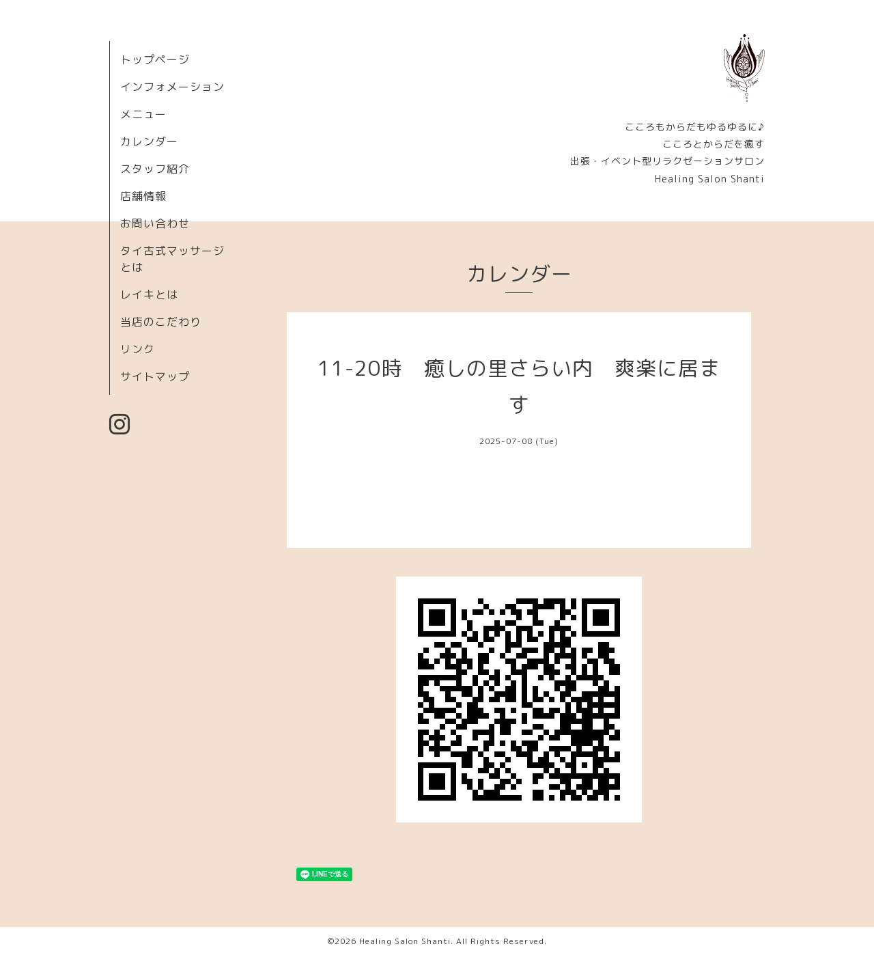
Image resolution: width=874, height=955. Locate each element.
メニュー (143, 114)
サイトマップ (155, 376)
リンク (137, 349)
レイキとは (149, 294)
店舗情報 (143, 196)
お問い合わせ (155, 223)
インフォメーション (172, 86)
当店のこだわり (160, 321)
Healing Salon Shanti (405, 941)
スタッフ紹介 (155, 168)
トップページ (155, 59)
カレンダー (149, 141)
